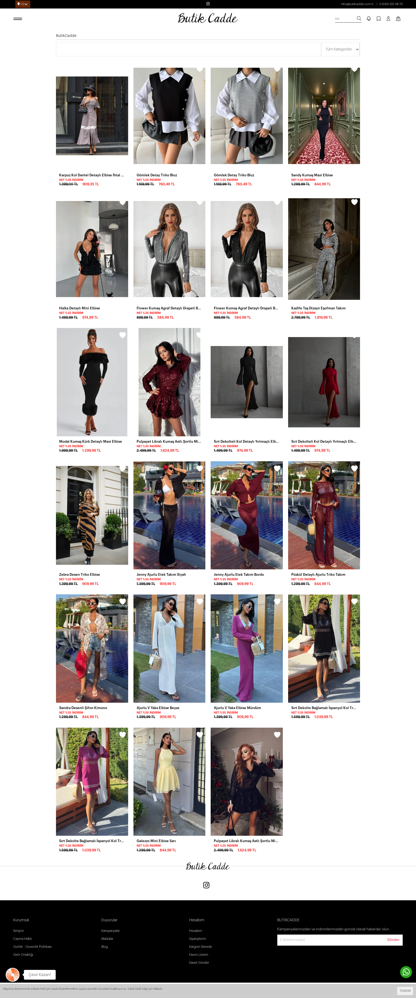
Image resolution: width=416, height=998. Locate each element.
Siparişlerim (197, 938)
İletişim (18, 930)
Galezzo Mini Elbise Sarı (156, 841)
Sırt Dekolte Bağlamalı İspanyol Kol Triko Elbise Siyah (324, 708)
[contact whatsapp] (406, 972)
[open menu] (18, 19)
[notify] (368, 19)
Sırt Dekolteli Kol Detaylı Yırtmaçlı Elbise (247, 441)
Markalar (107, 938)
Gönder (393, 939)
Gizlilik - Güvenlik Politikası (32, 946)
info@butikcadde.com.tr (357, 4)
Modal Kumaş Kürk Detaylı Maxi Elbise (90, 441)
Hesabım (195, 930)
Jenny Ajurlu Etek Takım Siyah (161, 574)
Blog (104, 946)
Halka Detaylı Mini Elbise (79, 308)
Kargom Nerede (200, 946)
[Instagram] (206, 886)
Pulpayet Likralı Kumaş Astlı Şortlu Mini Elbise (169, 441)
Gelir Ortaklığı (23, 954)
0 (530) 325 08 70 (391, 4)
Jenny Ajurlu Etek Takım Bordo (239, 574)
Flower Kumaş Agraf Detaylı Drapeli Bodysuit (169, 308)
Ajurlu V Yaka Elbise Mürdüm (237, 708)
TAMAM (405, 990)
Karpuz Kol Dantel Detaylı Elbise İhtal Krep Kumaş (92, 175)
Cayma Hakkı (22, 938)
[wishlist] (122, 69)
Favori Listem (198, 954)
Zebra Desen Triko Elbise (79, 574)
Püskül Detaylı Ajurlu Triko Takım (318, 574)
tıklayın (157, 988)
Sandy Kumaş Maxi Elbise (312, 175)
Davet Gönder (199, 962)
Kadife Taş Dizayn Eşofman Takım (318, 308)
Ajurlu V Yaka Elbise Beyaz (158, 708)
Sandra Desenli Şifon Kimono (83, 708)
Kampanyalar (110, 930)
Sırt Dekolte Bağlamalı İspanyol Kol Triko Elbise (92, 841)
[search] (348, 19)
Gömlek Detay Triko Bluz (157, 175)
